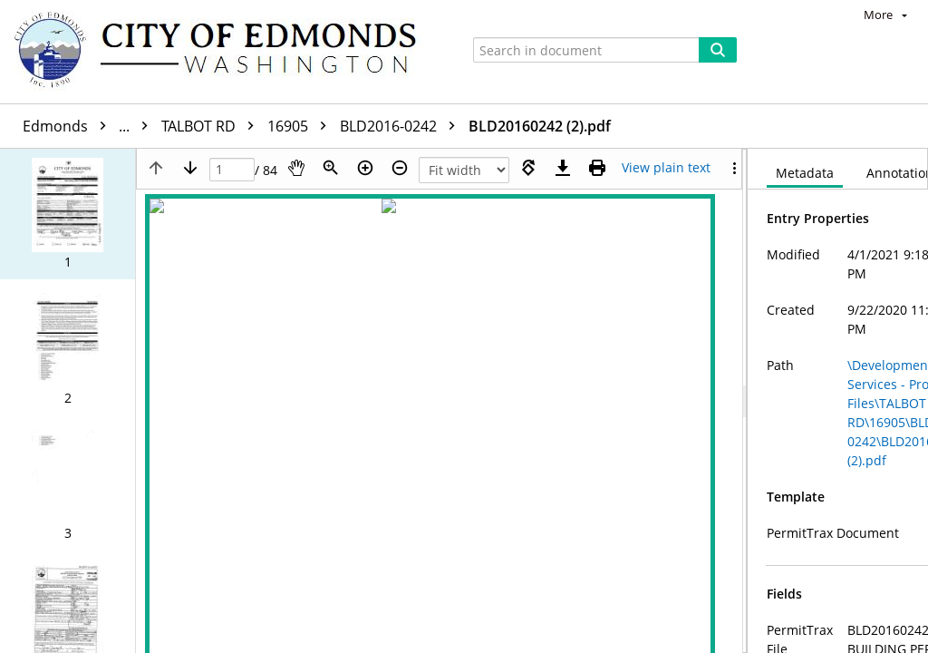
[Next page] (190, 167)
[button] (67, 214)
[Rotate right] (528, 167)
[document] (838, 401)
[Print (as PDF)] (597, 167)
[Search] (718, 50)
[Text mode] (666, 168)
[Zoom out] (399, 167)
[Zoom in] (365, 167)
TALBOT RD (212, 126)
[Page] (232, 170)
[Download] (562, 167)
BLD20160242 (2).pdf (540, 126)
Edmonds (90, 126)
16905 (301, 126)
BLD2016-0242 (402, 126)
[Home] (224, 51)
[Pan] (296, 167)
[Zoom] (330, 167)
